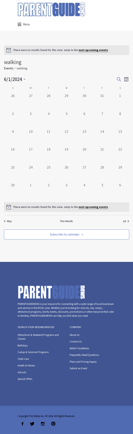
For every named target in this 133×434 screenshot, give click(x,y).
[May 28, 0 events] (48, 102)
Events (8, 68)
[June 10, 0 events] (31, 138)
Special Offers (25, 379)
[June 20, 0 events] (84, 155)
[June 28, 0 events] (102, 173)
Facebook (22, 423)
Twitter (32, 423)
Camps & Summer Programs (33, 352)
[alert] (66, 50)
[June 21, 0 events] (102, 155)
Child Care (23, 359)
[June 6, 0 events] (84, 120)
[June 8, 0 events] (120, 120)
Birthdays (23, 345)
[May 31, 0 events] (102, 102)
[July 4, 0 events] (84, 191)
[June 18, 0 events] (48, 155)
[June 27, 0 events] (84, 173)
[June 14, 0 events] (102, 138)
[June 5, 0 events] (66, 120)
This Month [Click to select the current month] (66, 221)
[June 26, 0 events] (66, 173)
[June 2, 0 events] (13, 120)
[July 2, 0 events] (48, 191)
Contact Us (76, 341)
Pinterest (53, 423)
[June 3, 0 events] (31, 120)
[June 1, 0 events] (120, 102)
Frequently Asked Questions (84, 355)
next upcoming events (93, 50)
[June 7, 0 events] (102, 120)
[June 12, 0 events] (66, 138)
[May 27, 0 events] (31, 102)
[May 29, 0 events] (66, 102)
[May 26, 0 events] (13, 102)
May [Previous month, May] (8, 221)
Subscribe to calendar (64, 234)
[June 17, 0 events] (31, 155)
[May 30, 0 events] (84, 102)
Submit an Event (78, 368)
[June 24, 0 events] (31, 173)
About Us (74, 335)
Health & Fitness (26, 365)
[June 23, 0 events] (13, 173)
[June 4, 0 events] (48, 120)
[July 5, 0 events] (102, 191)
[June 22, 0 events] (120, 155)
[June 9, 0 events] (13, 138)
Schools (22, 372)
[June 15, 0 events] (120, 138)
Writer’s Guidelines (79, 348)
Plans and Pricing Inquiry (83, 361)
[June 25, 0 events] (48, 173)
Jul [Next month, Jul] (126, 221)
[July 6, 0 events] (120, 191)
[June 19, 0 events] (66, 155)
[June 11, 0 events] (48, 138)
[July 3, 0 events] (66, 191)
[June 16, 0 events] (13, 155)
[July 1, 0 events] (31, 191)
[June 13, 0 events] (84, 138)
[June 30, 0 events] (13, 191)
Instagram (43, 423)
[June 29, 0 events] (120, 173)
